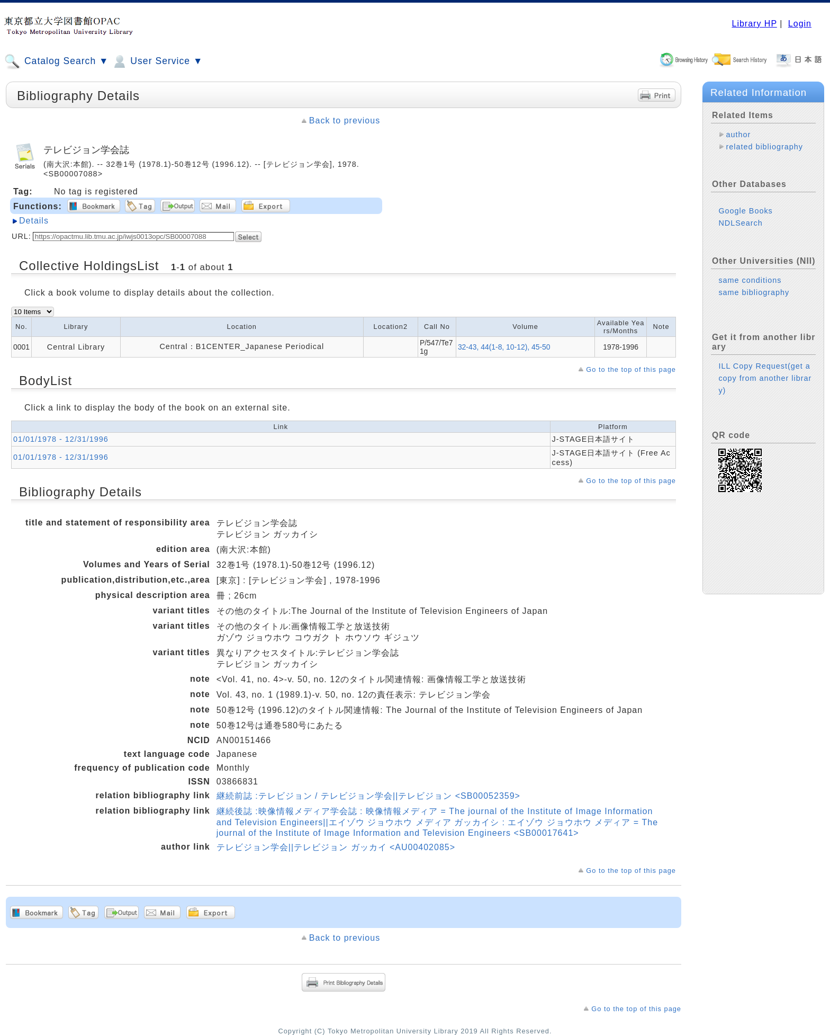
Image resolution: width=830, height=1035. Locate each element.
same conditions (749, 280)
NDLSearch (740, 223)
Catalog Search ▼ (56, 61)
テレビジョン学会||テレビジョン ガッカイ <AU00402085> (335, 847)
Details (34, 220)
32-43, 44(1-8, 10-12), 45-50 (504, 347)
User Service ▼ (157, 61)
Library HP (754, 23)
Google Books (745, 211)
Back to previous (344, 120)
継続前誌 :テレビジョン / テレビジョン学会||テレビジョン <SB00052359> (368, 795)
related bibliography (764, 146)
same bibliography (753, 292)
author (738, 134)
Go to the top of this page (631, 369)
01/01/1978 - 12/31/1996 (61, 439)
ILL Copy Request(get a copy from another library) (764, 378)
